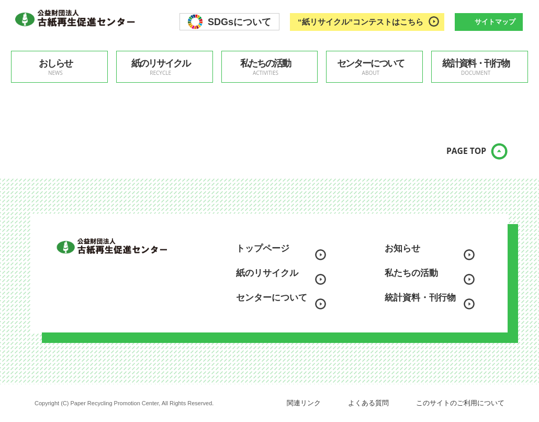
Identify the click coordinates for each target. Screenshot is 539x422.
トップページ (262, 248)
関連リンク (304, 403)
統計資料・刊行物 (476, 67)
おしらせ (55, 67)
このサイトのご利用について (460, 403)
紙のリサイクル (161, 67)
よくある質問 (368, 403)
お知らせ (402, 248)
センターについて (370, 67)
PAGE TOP (458, 157)
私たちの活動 (266, 67)
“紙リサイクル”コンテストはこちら (360, 21)
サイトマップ (495, 22)
